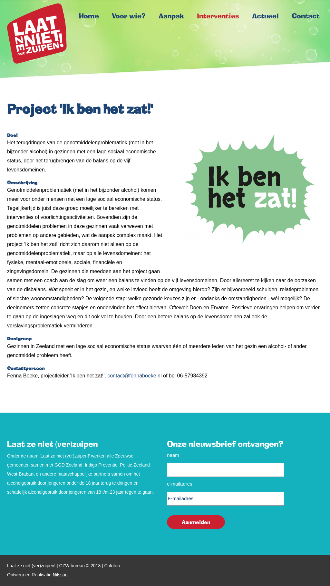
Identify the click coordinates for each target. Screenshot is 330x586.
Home (37, 33)
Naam (173, 455)
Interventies (218, 15)
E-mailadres (179, 484)
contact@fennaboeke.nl (134, 375)
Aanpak (171, 15)
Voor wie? (129, 15)
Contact (306, 15)
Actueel (265, 15)
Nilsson (60, 574)
